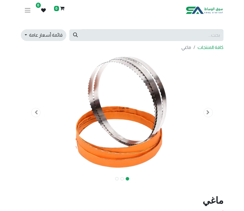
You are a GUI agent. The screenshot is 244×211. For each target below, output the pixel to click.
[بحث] (75, 35)
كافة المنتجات (210, 47)
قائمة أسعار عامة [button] (45, 35)
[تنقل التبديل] (27, 10)
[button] (208, 112)
